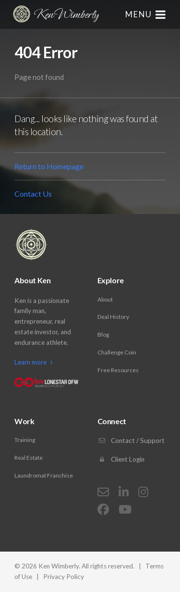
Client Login (120, 459)
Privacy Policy (63, 576)
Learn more (33, 362)
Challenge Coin (116, 352)
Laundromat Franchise (43, 475)
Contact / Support (131, 440)
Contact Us (33, 193)
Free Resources (118, 370)
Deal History (113, 316)
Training (24, 439)
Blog (103, 334)
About (105, 299)
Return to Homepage (49, 166)
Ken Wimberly (55, 14)
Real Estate (28, 457)
